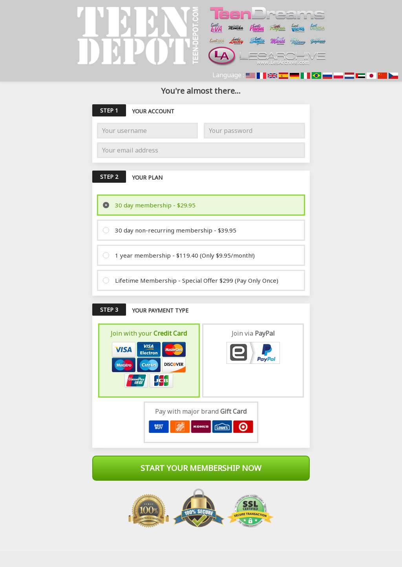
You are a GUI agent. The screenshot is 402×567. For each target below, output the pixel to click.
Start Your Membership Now (201, 468)
